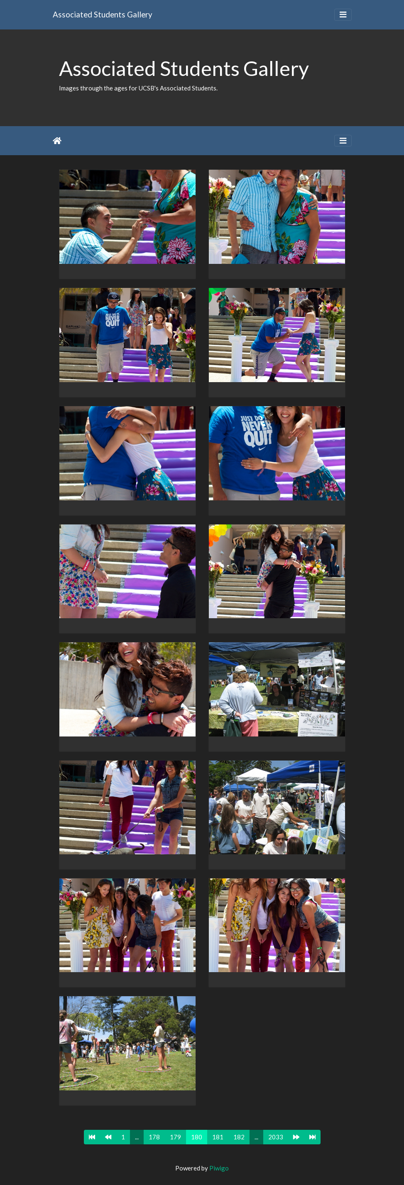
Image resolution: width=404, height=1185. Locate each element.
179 (175, 1137)
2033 (275, 1137)
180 (196, 1137)
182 (239, 1137)
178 (154, 1137)
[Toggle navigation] (343, 15)
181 (217, 1137)
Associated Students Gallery (102, 14)
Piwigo (219, 1168)
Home (57, 140)
